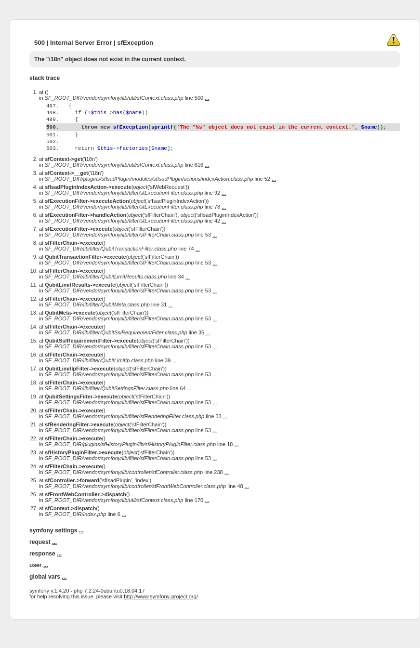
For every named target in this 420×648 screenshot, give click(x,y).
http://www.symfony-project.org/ (160, 615)
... (207, 98)
